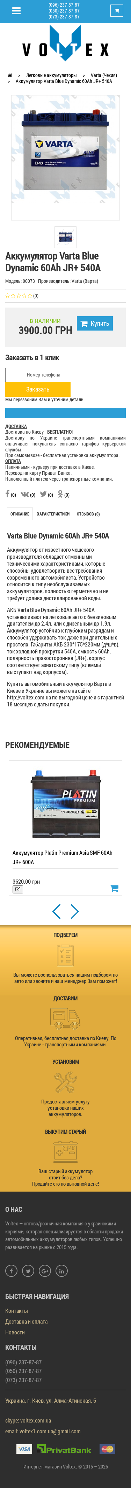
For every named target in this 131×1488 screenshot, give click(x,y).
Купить (94, 323)
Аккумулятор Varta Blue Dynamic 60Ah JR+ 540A (64, 81)
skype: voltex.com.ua (28, 1420)
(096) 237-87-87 (64, 4)
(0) (10, 494)
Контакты (16, 1310)
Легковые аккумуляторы (51, 75)
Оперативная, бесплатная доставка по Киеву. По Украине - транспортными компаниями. (65, 1041)
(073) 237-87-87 (64, 16)
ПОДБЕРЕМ (65, 935)
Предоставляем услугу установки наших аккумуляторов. (65, 1107)
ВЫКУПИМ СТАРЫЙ (65, 1132)
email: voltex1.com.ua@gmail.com (43, 1431)
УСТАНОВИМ (65, 1062)
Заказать (38, 389)
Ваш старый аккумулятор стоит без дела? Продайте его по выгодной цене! (65, 1177)
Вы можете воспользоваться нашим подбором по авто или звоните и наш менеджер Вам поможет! (65, 977)
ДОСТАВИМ (65, 998)
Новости (15, 1332)
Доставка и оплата (26, 1321)
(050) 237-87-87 (64, 10)
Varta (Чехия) (104, 75)
